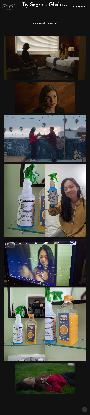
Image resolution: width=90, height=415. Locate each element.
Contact (9, 9)
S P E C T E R (7, 7)
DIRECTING (12, 4)
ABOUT (4, 4)
